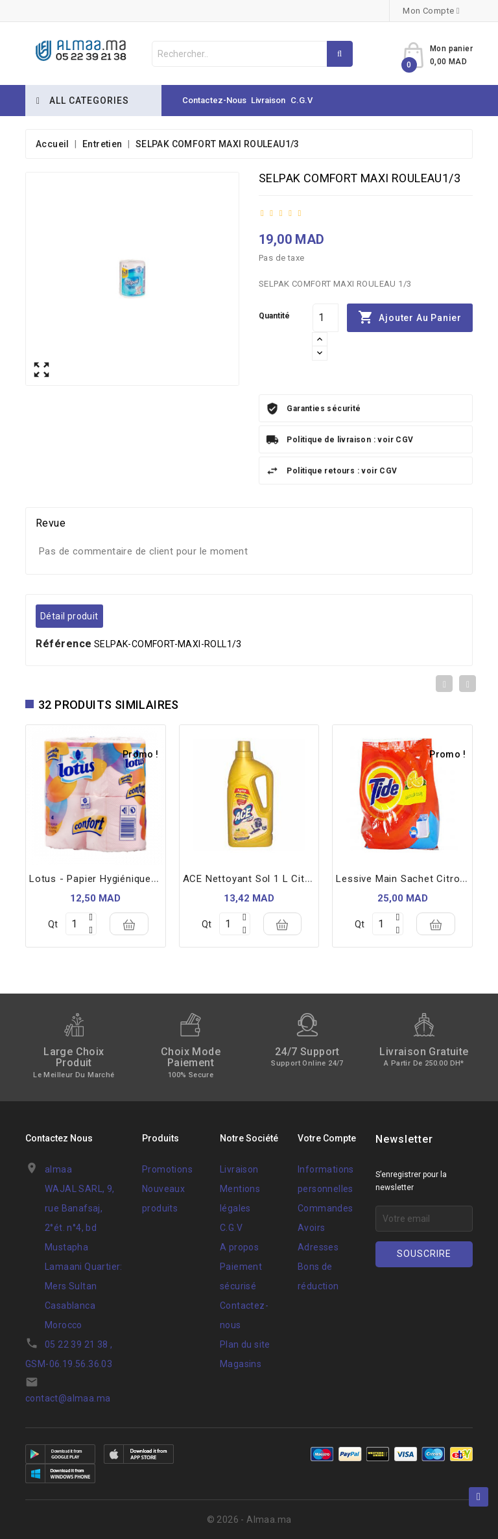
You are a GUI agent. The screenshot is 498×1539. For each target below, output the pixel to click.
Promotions (167, 1169)
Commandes (325, 1208)
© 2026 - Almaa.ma (249, 1519)
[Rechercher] (252, 54)
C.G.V (301, 100)
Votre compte (327, 1138)
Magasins (240, 1364)
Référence (64, 644)
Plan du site (245, 1344)
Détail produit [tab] (69, 616)
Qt (53, 924)
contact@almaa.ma (67, 1398)
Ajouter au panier (410, 317)
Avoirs (311, 1228)
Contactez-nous (214, 100)
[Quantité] (325, 318)
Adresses (318, 1247)
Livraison (268, 100)
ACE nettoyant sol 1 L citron (251, 879)
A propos (239, 1247)
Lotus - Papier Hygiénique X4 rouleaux (121, 879)
